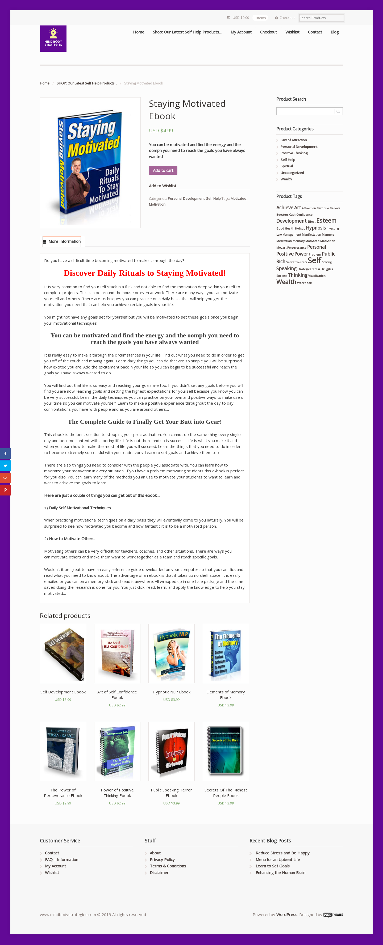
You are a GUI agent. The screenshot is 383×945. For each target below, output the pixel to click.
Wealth (286, 179)
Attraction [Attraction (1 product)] (309, 208)
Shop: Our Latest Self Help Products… (187, 32)
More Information (64, 241)
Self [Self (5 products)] (314, 260)
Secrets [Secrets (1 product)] (301, 262)
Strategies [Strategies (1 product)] (304, 269)
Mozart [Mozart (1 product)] (281, 247)
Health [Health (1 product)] (289, 228)
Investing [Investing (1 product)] (333, 228)
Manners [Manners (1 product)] (328, 234)
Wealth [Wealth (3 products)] (286, 282)
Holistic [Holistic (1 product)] (300, 228)
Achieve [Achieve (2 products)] (284, 207)
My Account (241, 32)
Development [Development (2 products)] (291, 221)
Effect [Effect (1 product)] (311, 221)
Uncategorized (292, 172)
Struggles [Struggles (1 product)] (326, 269)
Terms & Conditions (168, 865)
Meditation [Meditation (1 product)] (284, 241)
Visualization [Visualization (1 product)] (317, 276)
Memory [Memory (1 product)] (299, 241)
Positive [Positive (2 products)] (285, 254)
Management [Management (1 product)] (291, 234)
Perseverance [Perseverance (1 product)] (296, 247)
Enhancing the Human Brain (280, 872)
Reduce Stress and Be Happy (283, 852)
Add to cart (163, 170)
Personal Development (186, 198)
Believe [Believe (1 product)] (335, 208)
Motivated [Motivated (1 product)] (312, 241)
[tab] (62, 241)
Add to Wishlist (162, 185)
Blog (335, 32)
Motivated (238, 198)
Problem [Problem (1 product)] (315, 254)
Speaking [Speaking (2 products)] (286, 268)
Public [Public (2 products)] (328, 254)
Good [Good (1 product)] (280, 228)
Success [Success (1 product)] (281, 276)
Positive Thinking (294, 153)
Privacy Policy (162, 859)
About (155, 852)
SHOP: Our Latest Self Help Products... (87, 83)
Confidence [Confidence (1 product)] (304, 215)
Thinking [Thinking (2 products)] (297, 275)
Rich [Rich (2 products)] (280, 261)
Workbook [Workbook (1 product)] (304, 283)
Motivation (157, 204)
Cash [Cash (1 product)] (292, 215)
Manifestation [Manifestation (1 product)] (311, 234)
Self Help (213, 198)
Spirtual (287, 166)
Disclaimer (159, 872)
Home (138, 32)
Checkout (287, 17)
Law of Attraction (294, 140)
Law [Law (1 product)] (279, 234)
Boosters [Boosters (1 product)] (282, 215)
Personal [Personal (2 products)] (316, 247)
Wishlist (292, 32)
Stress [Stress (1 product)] (316, 269)
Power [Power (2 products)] (301, 254)
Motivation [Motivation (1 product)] (327, 241)
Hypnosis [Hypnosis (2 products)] (316, 227)
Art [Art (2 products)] (297, 207)
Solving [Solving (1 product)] (326, 262)
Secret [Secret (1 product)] (290, 262)
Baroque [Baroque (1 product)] (323, 208)
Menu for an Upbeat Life (278, 859)
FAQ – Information (61, 859)
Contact (315, 32)
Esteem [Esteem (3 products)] (326, 220)
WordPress (286, 914)
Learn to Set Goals (273, 865)
